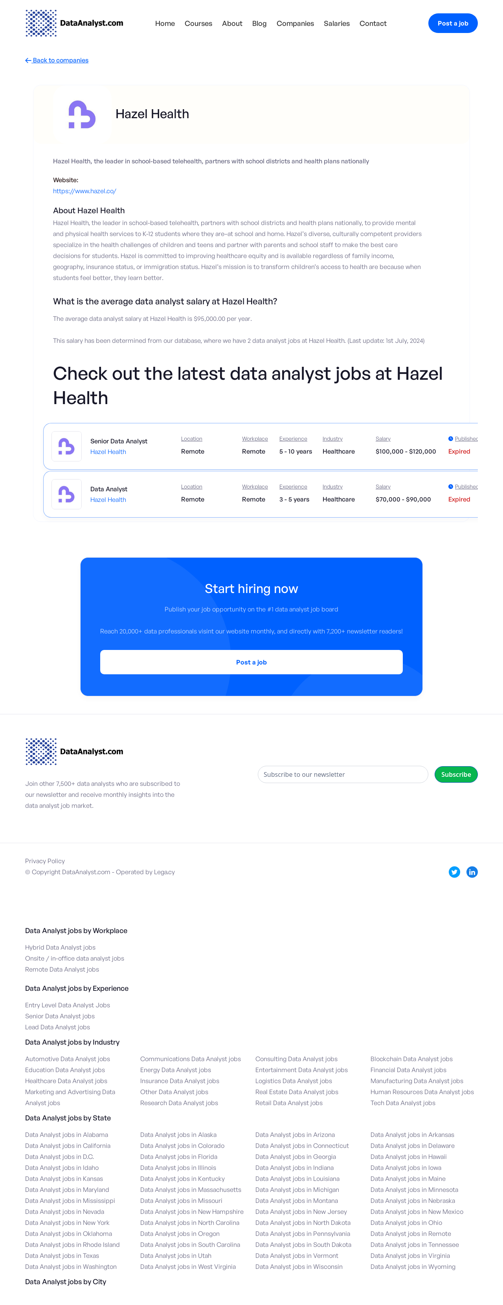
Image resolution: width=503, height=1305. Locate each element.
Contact (373, 23)
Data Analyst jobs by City (65, 1281)
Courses (198, 23)
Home (165, 23)
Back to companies (56, 60)
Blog (259, 23)
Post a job (453, 23)
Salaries (337, 23)
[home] (74, 23)
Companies (295, 23)
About (232, 23)
